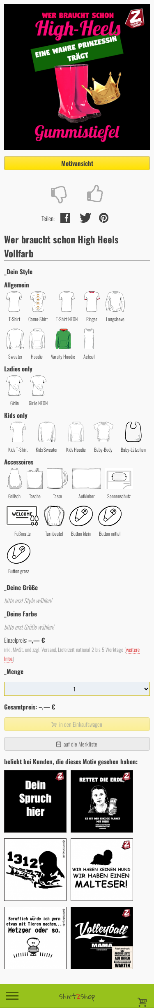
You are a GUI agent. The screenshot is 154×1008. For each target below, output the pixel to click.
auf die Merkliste (76, 744)
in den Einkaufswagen (76, 724)
